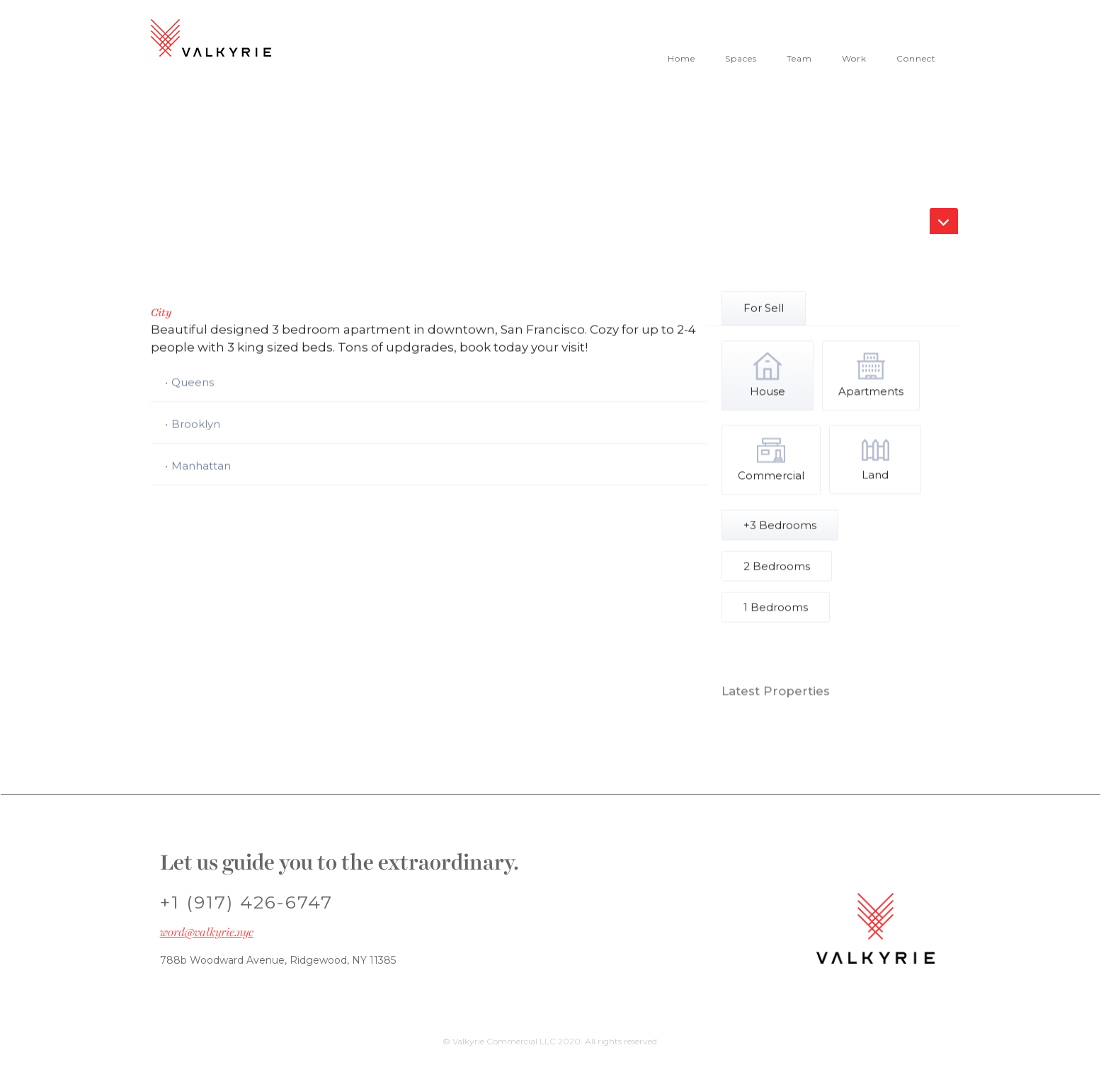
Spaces (741, 58)
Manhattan (201, 466)
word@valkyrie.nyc (206, 932)
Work (854, 58)
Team (799, 58)
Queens (192, 383)
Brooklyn (195, 425)
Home (681, 58)
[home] (214, 39)
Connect (916, 58)
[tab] (763, 309)
